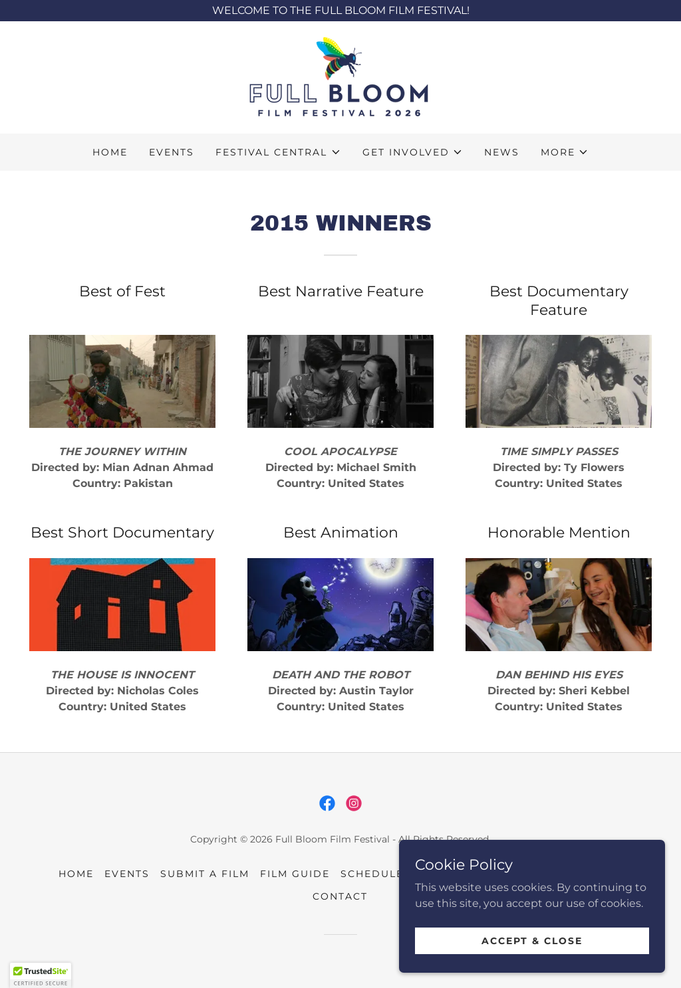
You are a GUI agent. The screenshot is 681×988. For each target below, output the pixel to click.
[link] (340, 76)
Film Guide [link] (295, 874)
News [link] (501, 152)
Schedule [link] (372, 874)
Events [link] (171, 152)
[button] (277, 152)
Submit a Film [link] (204, 874)
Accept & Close (532, 959)
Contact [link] (340, 896)
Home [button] (76, 874)
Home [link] (110, 152)
